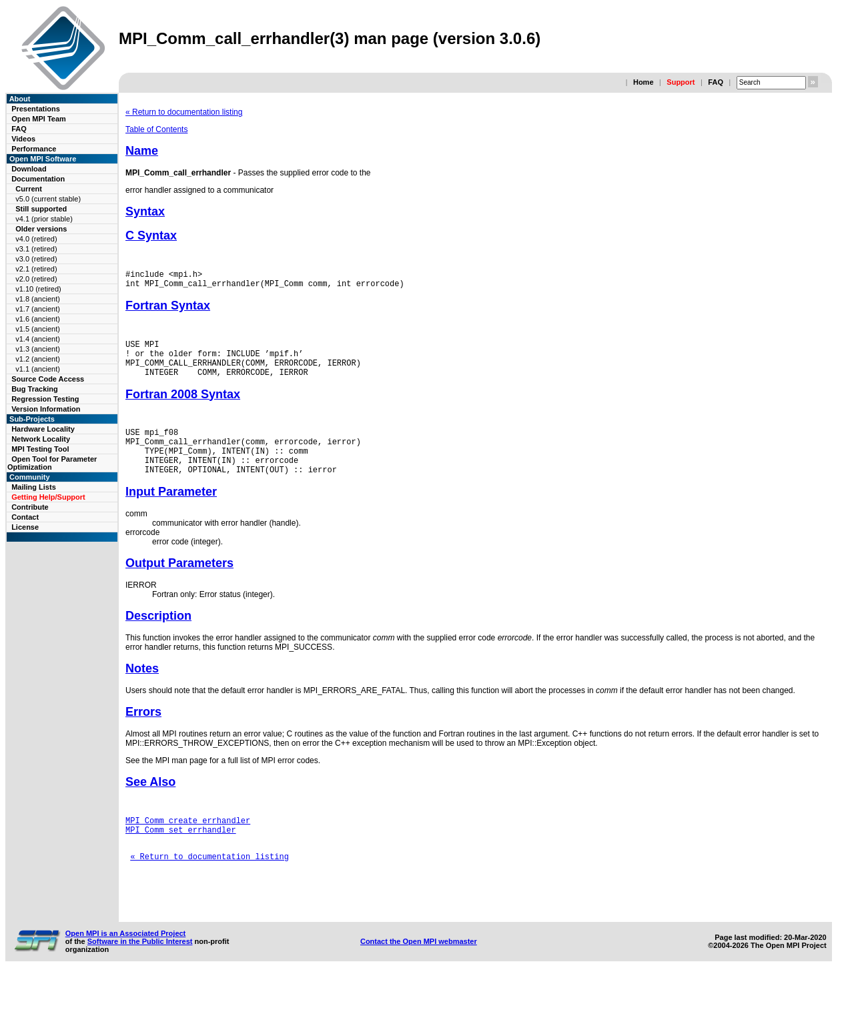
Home (643, 82)
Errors (143, 733)
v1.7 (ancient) (37, 309)
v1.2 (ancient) (37, 359)
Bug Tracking (34, 389)
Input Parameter (171, 513)
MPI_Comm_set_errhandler (180, 855)
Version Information (45, 409)
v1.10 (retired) (38, 289)
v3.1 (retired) (36, 249)
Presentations (35, 109)
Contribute (30, 507)
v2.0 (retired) (36, 279)
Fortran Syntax (167, 309)
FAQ (715, 82)
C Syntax (151, 235)
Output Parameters (179, 585)
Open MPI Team (38, 119)
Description (158, 637)
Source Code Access (47, 379)
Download (29, 169)
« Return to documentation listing (183, 112)
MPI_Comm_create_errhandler (187, 844)
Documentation (38, 179)
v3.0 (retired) (36, 259)
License (25, 527)
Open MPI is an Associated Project (125, 971)
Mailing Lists (33, 487)
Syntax (145, 211)
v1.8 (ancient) (37, 299)
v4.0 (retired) (36, 239)
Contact (25, 517)
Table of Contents (156, 129)
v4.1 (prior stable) (44, 219)
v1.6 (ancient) (37, 319)
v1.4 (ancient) (37, 339)
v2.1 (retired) (36, 269)
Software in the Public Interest (140, 979)
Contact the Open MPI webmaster (418, 979)
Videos (23, 139)
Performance (33, 149)
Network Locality (40, 439)
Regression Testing (45, 399)
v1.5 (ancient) (37, 329)
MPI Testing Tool (40, 449)
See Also (150, 804)
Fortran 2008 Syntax (182, 406)
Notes (142, 690)
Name (141, 150)
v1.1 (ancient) (37, 369)
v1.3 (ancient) (37, 349)
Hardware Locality (43, 429)
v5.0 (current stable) (48, 199)
